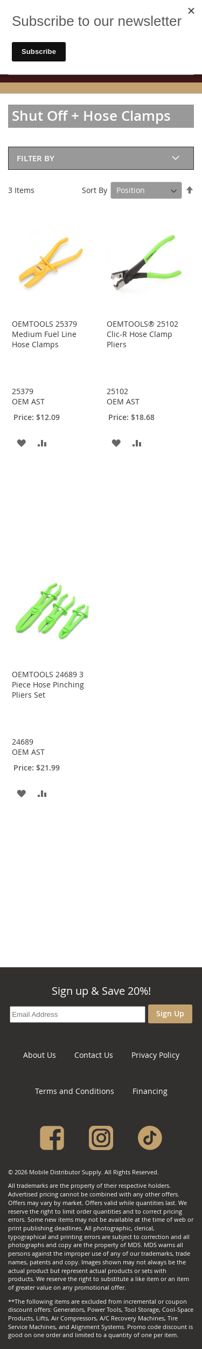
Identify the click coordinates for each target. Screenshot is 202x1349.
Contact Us (93, 1055)
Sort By (94, 190)
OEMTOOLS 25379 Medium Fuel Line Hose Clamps (44, 334)
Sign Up (170, 1013)
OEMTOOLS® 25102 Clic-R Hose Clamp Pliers (142, 334)
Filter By (35, 158)
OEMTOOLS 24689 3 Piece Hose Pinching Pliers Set (48, 684)
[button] (21, 442)
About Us (39, 1055)
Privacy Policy (155, 1055)
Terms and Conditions (74, 1091)
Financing (150, 1091)
